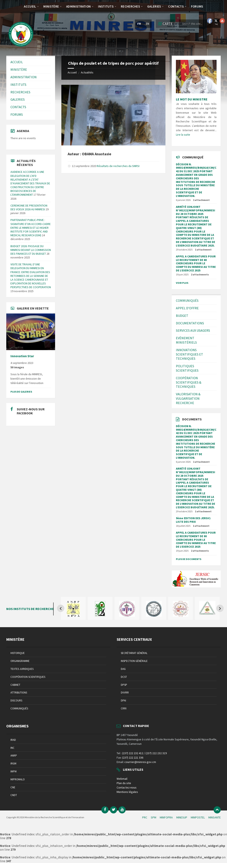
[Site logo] (21, 47)
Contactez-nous (127, 787)
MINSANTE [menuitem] (214, 817)
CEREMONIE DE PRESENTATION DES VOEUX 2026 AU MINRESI (28, 207)
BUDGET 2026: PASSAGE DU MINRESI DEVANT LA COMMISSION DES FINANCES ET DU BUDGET (30, 250)
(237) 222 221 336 (132, 757)
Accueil (72, 72)
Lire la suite (183, 134)
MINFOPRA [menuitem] (166, 817)
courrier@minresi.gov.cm (140, 762)
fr (139, 24)
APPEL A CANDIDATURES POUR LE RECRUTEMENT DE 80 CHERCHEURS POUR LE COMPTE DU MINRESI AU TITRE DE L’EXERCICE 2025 (196, 263)
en (147, 24)
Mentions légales (127, 792)
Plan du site (124, 783)
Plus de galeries (21, 391)
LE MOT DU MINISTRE (192, 99)
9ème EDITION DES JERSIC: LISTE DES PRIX (193, 520)
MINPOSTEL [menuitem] (198, 817)
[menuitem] (30, 6)
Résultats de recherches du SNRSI (118, 166)
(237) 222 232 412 (132, 753)
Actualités (87, 72)
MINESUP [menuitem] (181, 817)
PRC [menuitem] (144, 817)
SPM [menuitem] (153, 817)
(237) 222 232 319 (156, 753)
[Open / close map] (165, 23)
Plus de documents (188, 559)
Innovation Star (22, 356)
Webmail (122, 779)
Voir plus (182, 282)
